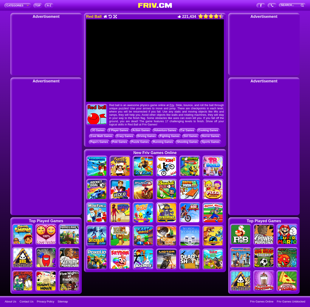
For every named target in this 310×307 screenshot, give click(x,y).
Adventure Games (165, 130)
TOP (37, 5)
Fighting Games (170, 136)
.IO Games (98, 130)
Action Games (141, 130)
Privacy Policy (45, 301)
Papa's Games (99, 141)
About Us (10, 301)
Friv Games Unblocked (291, 301)
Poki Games (119, 141)
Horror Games (210, 136)
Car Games (187, 130)
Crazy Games (125, 136)
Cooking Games (208, 130)
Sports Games (210, 141)
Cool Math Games (101, 136)
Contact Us (26, 301)
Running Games (163, 141)
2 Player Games (118, 130)
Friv (172, 105)
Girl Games (191, 136)
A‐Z (49, 5)
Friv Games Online (261, 301)
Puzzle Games (140, 141)
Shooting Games (187, 141)
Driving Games (147, 136)
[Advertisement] (46, 46)
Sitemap (63, 301)
